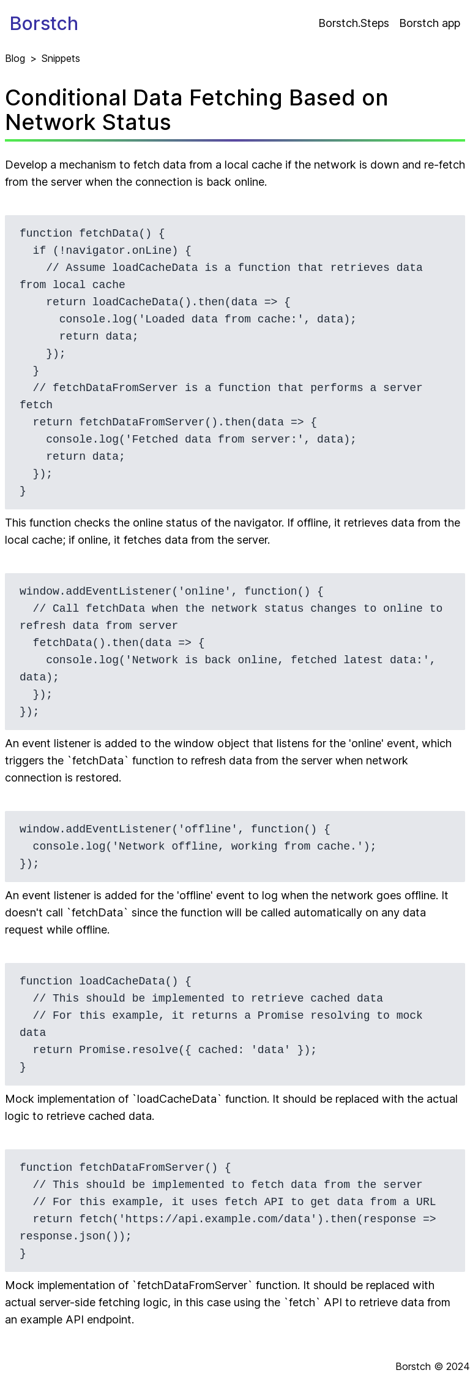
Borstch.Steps (353, 23)
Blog (15, 58)
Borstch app (429, 23)
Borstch (44, 23)
